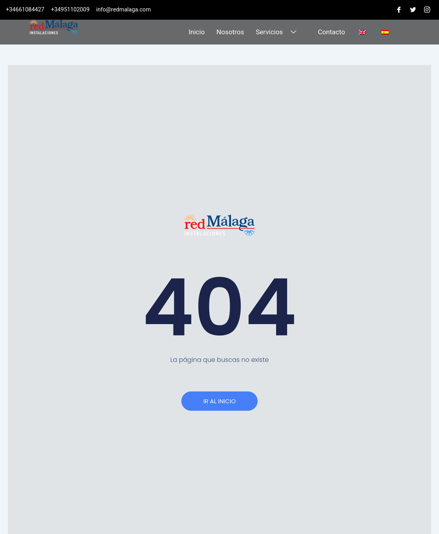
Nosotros (230, 32)
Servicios (277, 32)
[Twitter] (413, 10)
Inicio (196, 32)
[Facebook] (398, 10)
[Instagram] (427, 10)
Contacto (331, 32)
